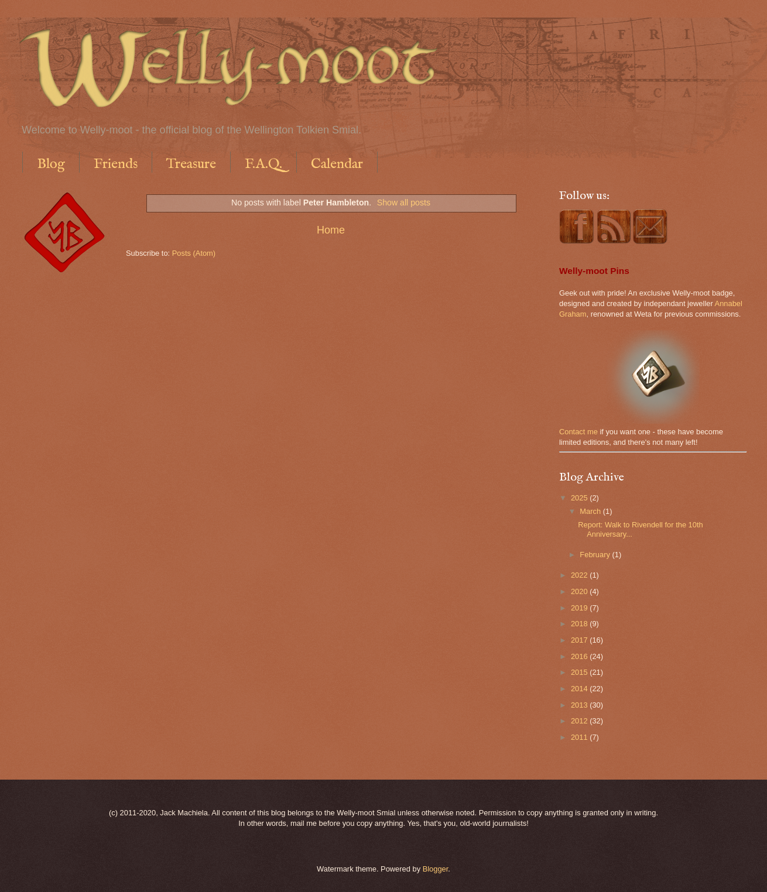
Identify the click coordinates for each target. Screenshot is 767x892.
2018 (580, 623)
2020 (580, 591)
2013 (580, 705)
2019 (580, 607)
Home (331, 230)
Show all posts (403, 202)
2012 (580, 720)
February (596, 554)
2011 (580, 737)
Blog (51, 164)
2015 (580, 672)
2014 (580, 688)
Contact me (578, 431)
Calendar (337, 164)
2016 (580, 656)
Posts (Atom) (193, 253)
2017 (580, 640)
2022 (580, 575)
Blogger (435, 868)
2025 (580, 497)
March (591, 511)
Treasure (191, 164)
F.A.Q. (263, 164)
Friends (116, 164)
